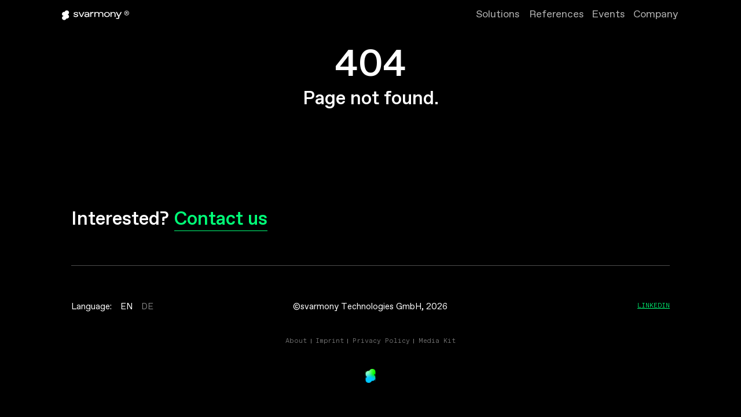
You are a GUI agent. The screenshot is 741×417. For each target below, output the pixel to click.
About (296, 340)
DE (147, 307)
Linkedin (653, 305)
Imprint (330, 340)
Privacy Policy (381, 340)
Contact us (220, 220)
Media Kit (437, 340)
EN (126, 307)
